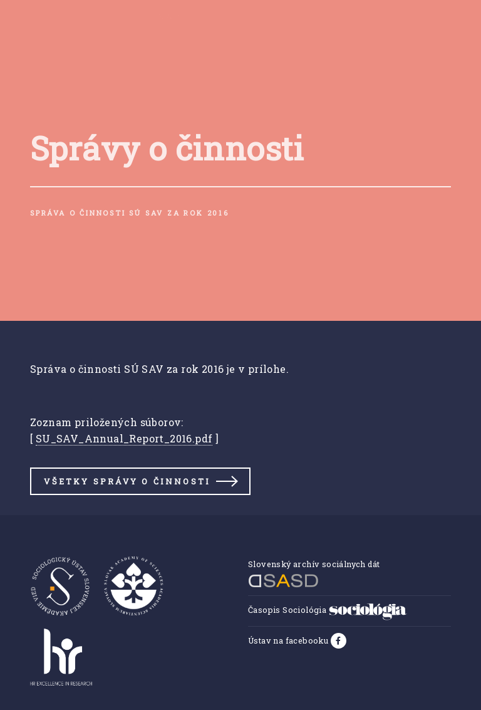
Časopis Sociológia (327, 610)
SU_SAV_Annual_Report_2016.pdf (124, 438)
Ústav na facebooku (289, 640)
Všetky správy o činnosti (127, 481)
